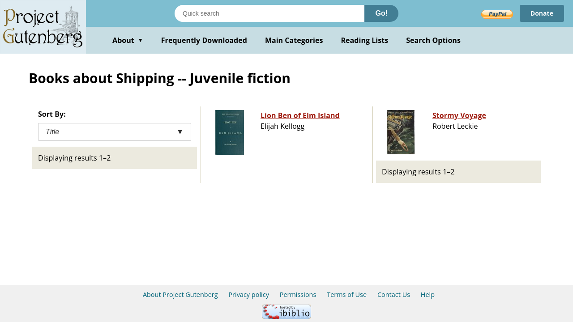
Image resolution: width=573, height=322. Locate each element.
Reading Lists (365, 40)
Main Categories (294, 40)
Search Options (433, 40)
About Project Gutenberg (180, 294)
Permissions (298, 294)
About (127, 40)
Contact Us (393, 294)
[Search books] (269, 13)
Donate (541, 13)
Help (428, 294)
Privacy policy (248, 294)
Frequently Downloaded (204, 40)
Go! (381, 13)
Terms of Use (347, 294)
